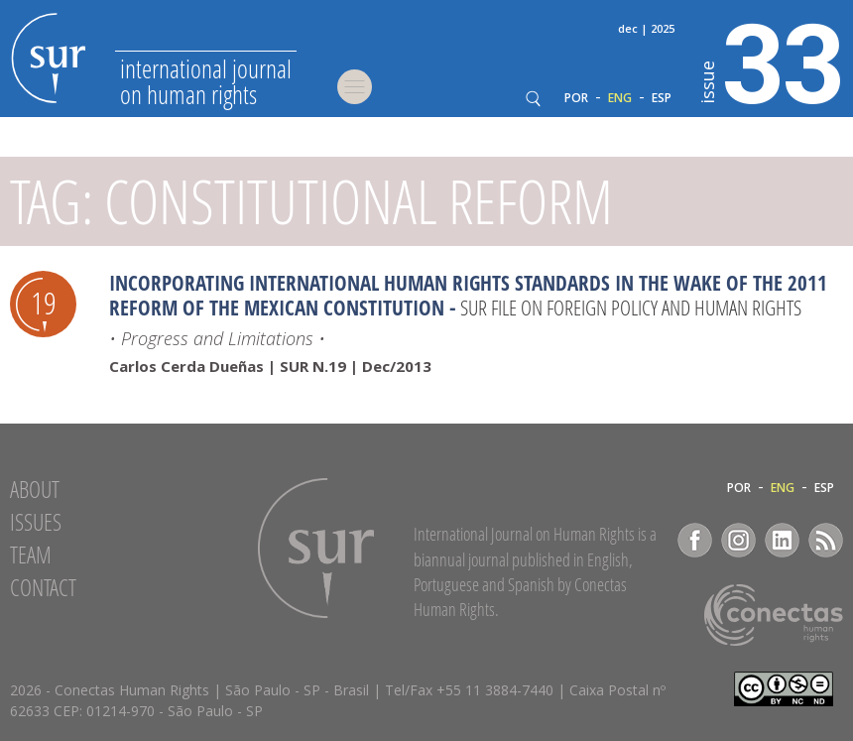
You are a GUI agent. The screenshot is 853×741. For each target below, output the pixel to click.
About (35, 489)
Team (31, 554)
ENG (620, 98)
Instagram (738, 540)
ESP (661, 98)
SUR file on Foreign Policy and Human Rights (630, 307)
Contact (43, 587)
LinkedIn (782, 540)
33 (772, 60)
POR (576, 98)
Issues (35, 522)
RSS (825, 540)
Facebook (694, 540)
